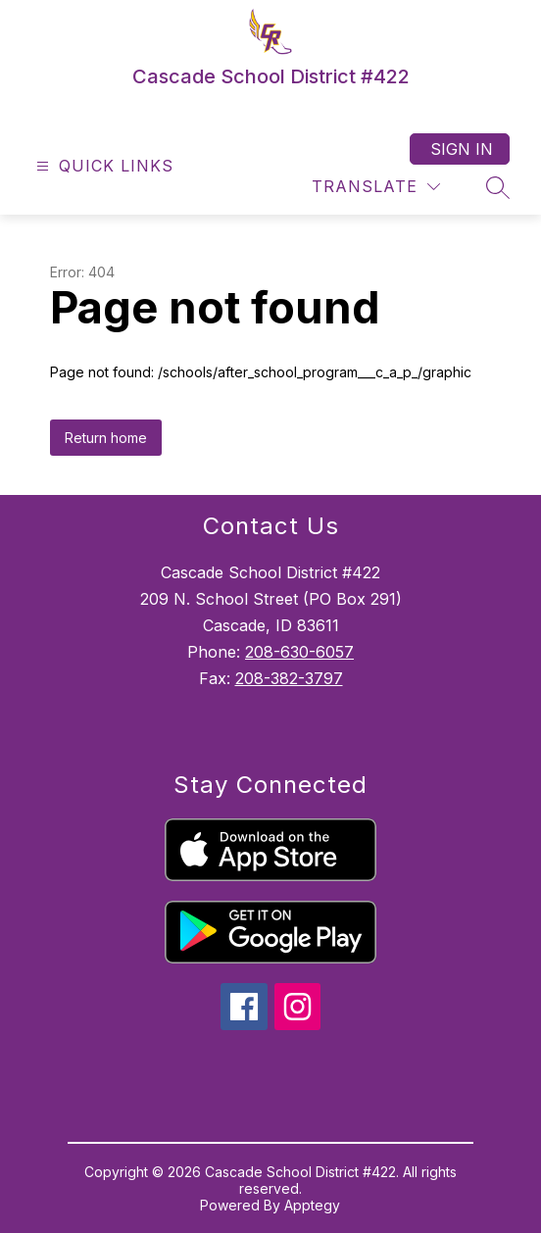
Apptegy (312, 1205)
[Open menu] (102, 166)
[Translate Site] (376, 186)
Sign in (461, 149)
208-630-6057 (299, 652)
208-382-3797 (289, 678)
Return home (106, 437)
